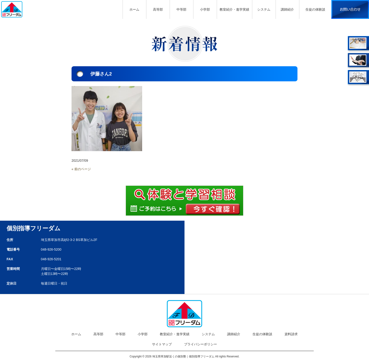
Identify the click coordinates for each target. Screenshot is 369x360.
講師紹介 (233, 334)
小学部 (143, 334)
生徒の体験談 (262, 334)
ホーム (76, 334)
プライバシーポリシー (200, 344)
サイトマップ (162, 344)
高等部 (98, 334)
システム (208, 334)
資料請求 (291, 334)
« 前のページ (81, 169)
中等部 (120, 334)
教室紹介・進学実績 (174, 334)
